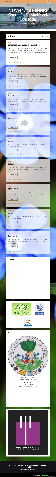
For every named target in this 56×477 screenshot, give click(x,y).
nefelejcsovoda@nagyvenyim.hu (29, 386)
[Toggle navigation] (47, 29)
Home (43, 36)
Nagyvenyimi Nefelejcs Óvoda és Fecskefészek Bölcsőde (28, 15)
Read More (13, 57)
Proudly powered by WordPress (20, 475)
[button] (49, 29)
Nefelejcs (9, 42)
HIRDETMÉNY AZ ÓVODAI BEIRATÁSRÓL (24, 45)
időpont (47, 36)
